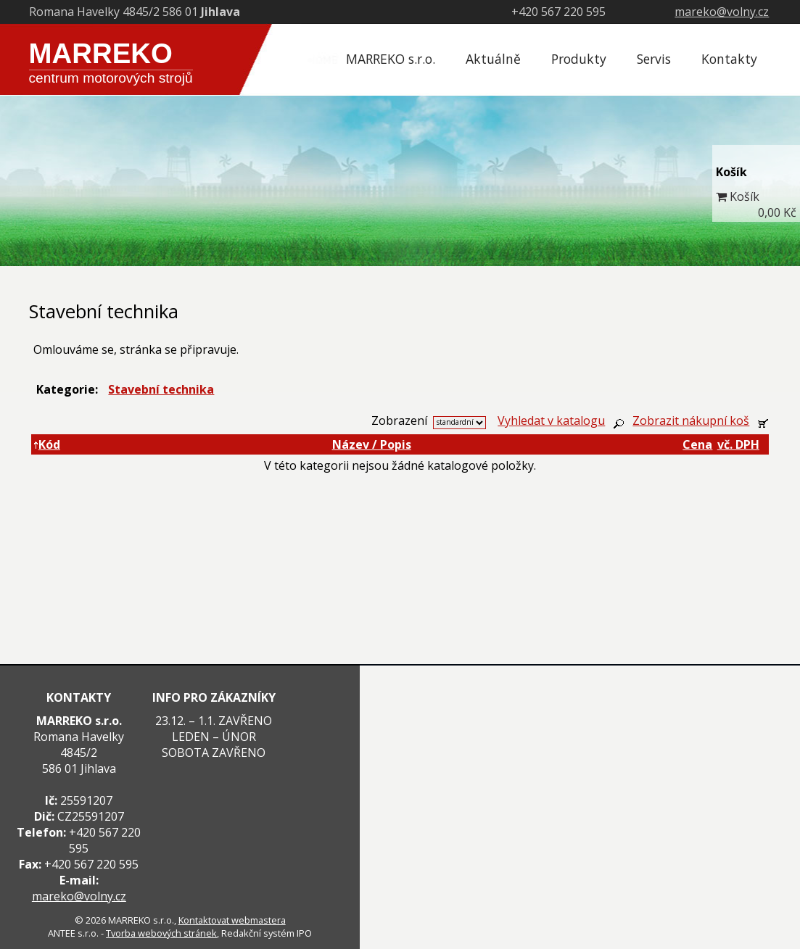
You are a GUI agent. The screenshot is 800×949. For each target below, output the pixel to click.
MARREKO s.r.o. (390, 58)
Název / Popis (371, 444)
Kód (46, 444)
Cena (697, 444)
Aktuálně (493, 58)
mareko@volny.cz (722, 12)
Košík (744, 196)
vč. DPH (738, 444)
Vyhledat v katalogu (551, 420)
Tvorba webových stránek (161, 933)
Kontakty (729, 58)
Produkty (578, 58)
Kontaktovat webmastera (232, 920)
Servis (654, 58)
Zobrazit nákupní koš (690, 420)
